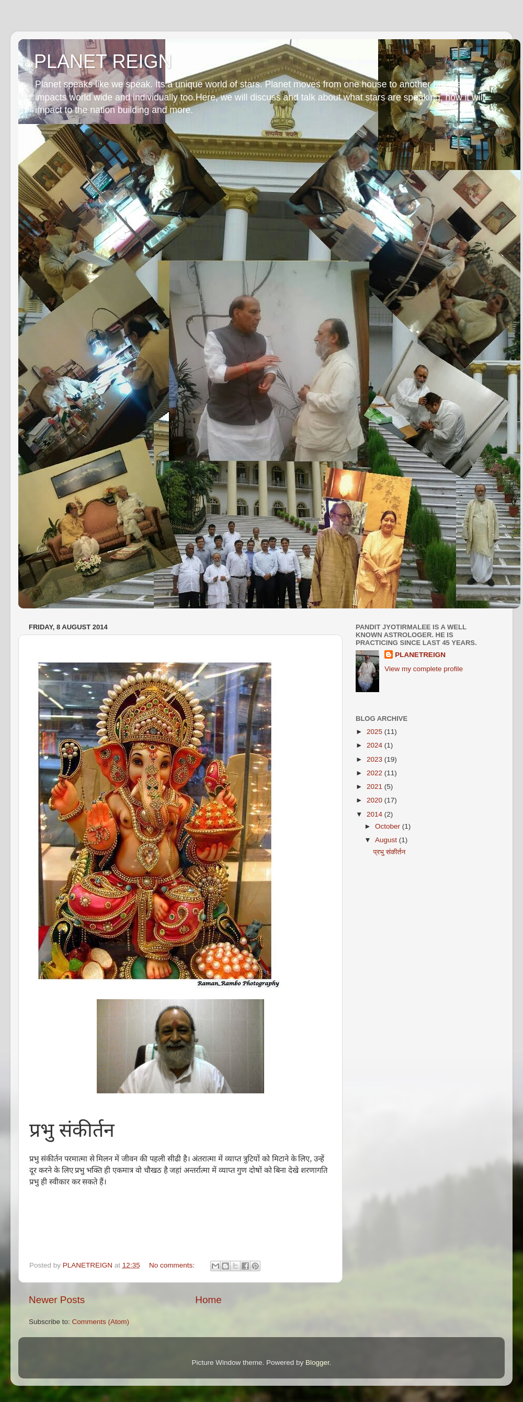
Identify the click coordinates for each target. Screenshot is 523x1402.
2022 (375, 773)
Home (208, 1299)
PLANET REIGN (103, 61)
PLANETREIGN (420, 655)
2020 (375, 800)
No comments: (173, 1265)
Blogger (317, 1362)
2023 (375, 759)
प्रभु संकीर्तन (389, 852)
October (388, 826)
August (387, 840)
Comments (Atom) (101, 1322)
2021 (375, 786)
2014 (375, 814)
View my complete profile (423, 669)
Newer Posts (57, 1299)
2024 (375, 745)
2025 (375, 732)
